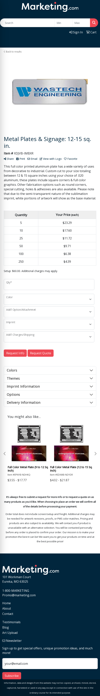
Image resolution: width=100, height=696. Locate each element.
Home (6, 603)
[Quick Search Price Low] (63, 22)
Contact (7, 614)
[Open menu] (92, 42)
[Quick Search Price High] (81, 22)
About (6, 608)
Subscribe (12, 676)
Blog (5, 627)
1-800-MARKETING (15, 591)
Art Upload (10, 633)
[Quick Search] (27, 22)
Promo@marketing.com (19, 595)
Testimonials (11, 622)
